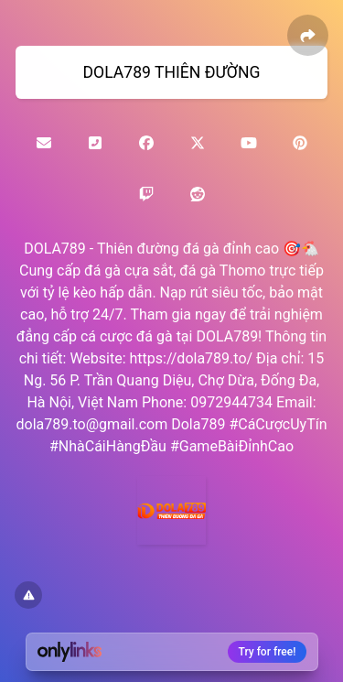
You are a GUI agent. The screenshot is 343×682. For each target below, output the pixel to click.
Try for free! (267, 651)
